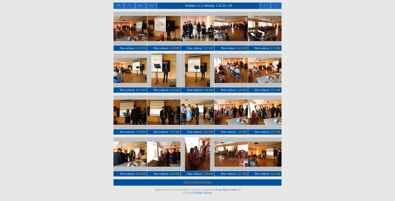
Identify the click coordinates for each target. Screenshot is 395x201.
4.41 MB (242, 173)
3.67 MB (174, 131)
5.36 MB (242, 131)
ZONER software (202, 192)
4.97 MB (141, 90)
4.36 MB (174, 90)
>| (276, 6)
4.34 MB (174, 48)
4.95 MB (208, 131)
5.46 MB (242, 90)
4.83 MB (242, 48)
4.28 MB (208, 90)
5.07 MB (275, 131)
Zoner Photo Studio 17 (228, 189)
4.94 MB (141, 173)
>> (265, 6)
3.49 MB (141, 131)
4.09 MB (174, 173)
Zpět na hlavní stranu (197, 182)
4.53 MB (275, 48)
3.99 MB (208, 173)
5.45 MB (141, 48)
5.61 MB (275, 90)
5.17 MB (208, 48)
